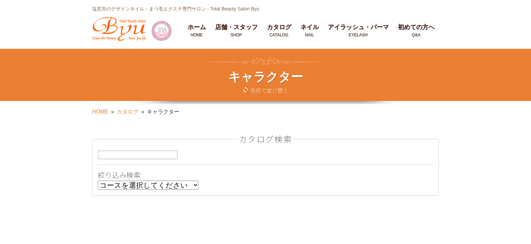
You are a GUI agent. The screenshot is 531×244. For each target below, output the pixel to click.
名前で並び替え (269, 90)
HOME (100, 112)
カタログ (128, 112)
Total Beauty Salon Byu (234, 9)
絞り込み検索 (119, 175)
